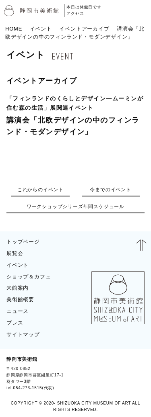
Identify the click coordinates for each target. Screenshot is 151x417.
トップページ (23, 242)
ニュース (17, 311)
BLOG (134, 373)
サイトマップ (23, 334)
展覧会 (14, 253)
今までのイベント (110, 189)
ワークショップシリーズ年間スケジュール (75, 206)
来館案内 (17, 288)
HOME (13, 28)
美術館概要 (20, 299)
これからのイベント (40, 189)
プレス (14, 323)
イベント (41, 28)
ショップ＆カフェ (28, 277)
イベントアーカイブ (84, 28)
